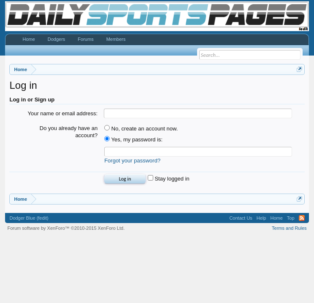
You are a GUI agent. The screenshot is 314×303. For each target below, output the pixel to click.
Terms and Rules (289, 228)
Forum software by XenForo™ (66, 228)
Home (28, 39)
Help (261, 218)
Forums (85, 39)
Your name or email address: (62, 113)
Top (291, 218)
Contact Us (240, 218)
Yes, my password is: (133, 139)
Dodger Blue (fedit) (28, 218)
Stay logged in (168, 178)
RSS (302, 218)
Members (116, 39)
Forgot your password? (132, 160)
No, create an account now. (141, 128)
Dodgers (56, 39)
